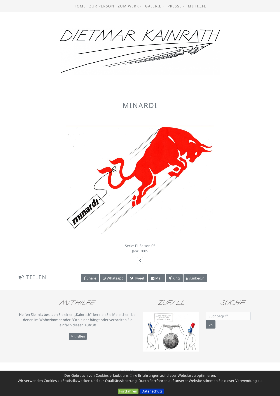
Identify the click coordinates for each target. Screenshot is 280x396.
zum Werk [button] (128, 6)
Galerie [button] (153, 6)
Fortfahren (128, 391)
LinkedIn (195, 278)
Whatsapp (113, 278)
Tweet (137, 278)
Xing (174, 278)
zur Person (101, 6)
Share (90, 278)
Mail (156, 278)
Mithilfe (197, 6)
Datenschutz (152, 391)
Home (80, 6)
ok (210, 324)
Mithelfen (78, 336)
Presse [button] (175, 6)
